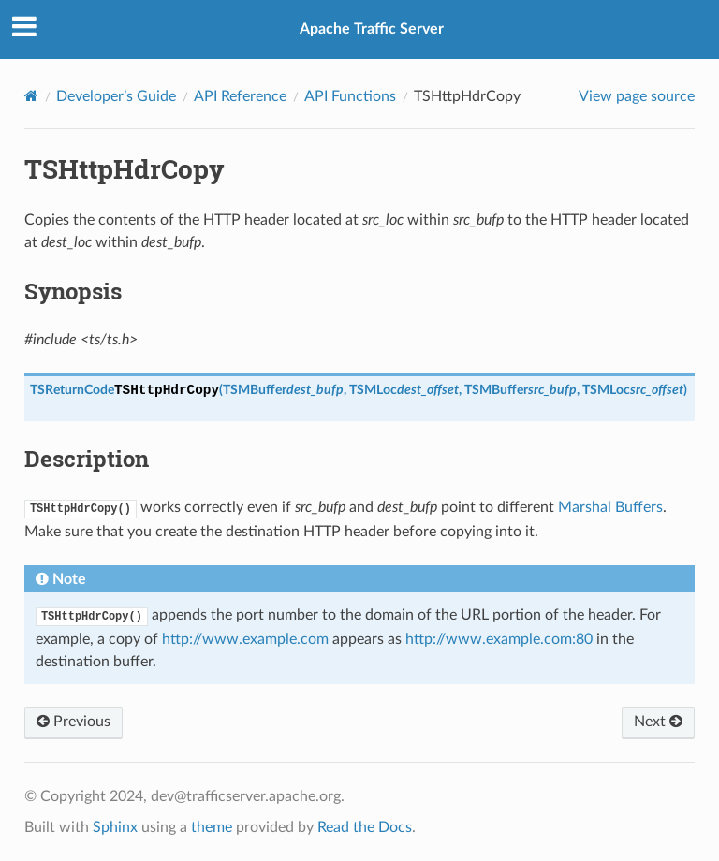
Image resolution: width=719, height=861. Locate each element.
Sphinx (115, 827)
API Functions (350, 96)
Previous (73, 721)
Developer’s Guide (116, 96)
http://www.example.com (245, 639)
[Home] (31, 96)
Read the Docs (364, 827)
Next (658, 721)
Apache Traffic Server (372, 29)
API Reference (240, 96)
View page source (637, 96)
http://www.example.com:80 (499, 639)
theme (211, 827)
